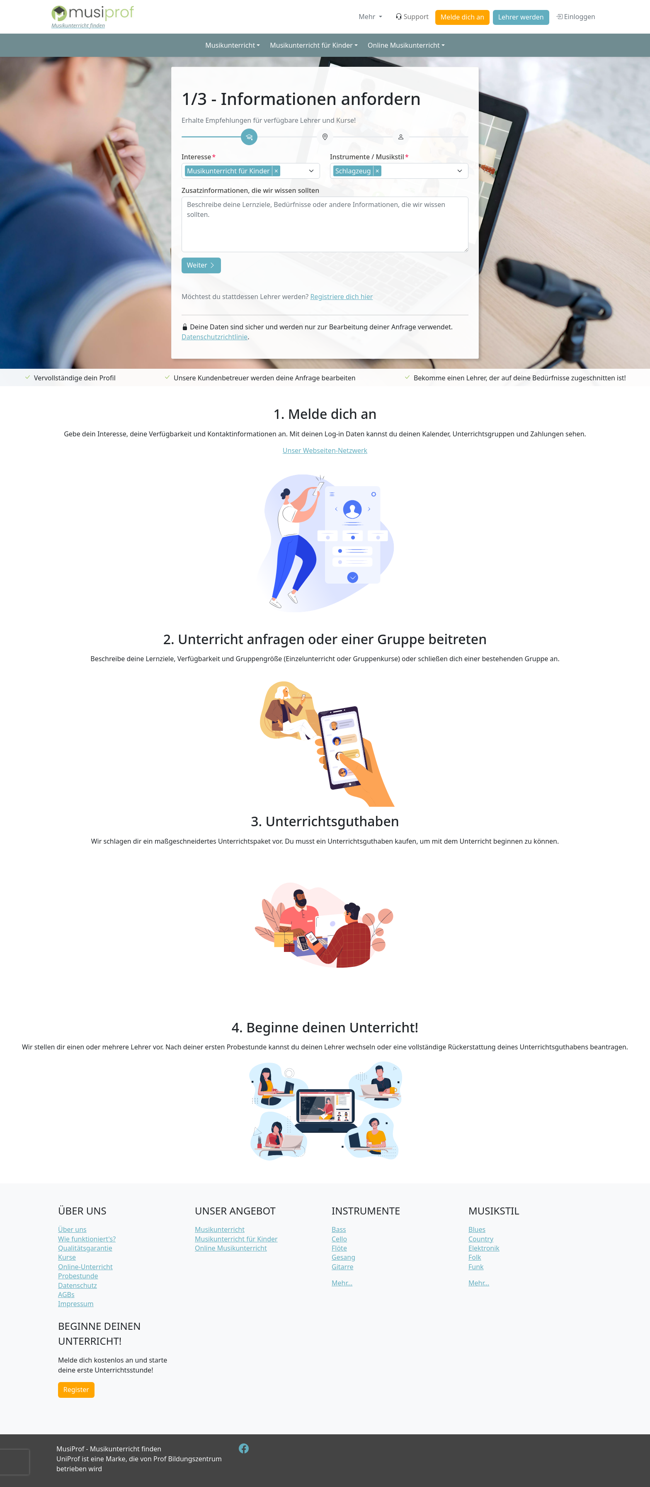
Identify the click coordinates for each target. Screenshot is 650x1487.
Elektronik (484, 1248)
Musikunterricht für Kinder (236, 1239)
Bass (339, 1229)
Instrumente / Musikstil (367, 156)
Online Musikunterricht (231, 1248)
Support (412, 16)
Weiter (201, 265)
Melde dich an (462, 17)
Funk (476, 1266)
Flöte (339, 1248)
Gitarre (342, 1266)
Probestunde (78, 1275)
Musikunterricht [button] (230, 45)
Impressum (76, 1303)
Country (480, 1239)
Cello (339, 1239)
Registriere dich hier (341, 296)
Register (76, 1389)
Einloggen (575, 16)
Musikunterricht (220, 1229)
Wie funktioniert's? (87, 1239)
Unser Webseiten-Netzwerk (325, 450)
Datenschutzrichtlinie (214, 336)
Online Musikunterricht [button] (404, 45)
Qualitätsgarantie (85, 1248)
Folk (474, 1257)
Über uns (72, 1229)
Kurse (67, 1257)
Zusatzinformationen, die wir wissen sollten (250, 190)
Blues (476, 1229)
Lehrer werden (521, 17)
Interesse (196, 156)
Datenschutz (77, 1285)
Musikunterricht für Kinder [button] (311, 45)
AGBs (66, 1294)
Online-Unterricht (85, 1266)
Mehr (368, 16)
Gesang (343, 1257)
